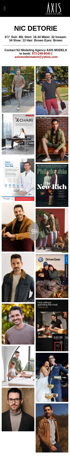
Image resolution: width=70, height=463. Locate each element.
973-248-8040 (41, 53)
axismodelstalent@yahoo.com (36, 56)
